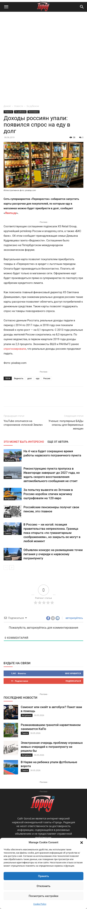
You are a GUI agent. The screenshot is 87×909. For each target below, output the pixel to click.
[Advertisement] (43, 57)
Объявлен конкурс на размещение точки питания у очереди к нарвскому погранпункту (53, 554)
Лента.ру (10, 213)
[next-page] (11, 567)
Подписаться (73, 681)
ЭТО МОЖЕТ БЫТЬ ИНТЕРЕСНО (24, 441)
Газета (8, 477)
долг (29, 378)
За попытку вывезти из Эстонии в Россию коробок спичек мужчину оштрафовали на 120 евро (48, 494)
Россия (46, 378)
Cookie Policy (39, 904)
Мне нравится (73, 673)
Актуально (9, 460)
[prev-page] (6, 567)
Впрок (7, 516)
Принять (43, 876)
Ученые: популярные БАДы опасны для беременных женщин (66, 424)
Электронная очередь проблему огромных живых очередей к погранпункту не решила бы (52, 746)
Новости (18, 106)
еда (38, 378)
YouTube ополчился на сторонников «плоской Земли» (23, 422)
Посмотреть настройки (43, 896)
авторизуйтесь (74, 618)
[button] (81, 842)
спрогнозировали (15, 348)
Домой (7, 106)
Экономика (33, 111)
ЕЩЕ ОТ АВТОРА (58, 441)
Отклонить (43, 886)
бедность (18, 378)
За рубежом (33, 106)
